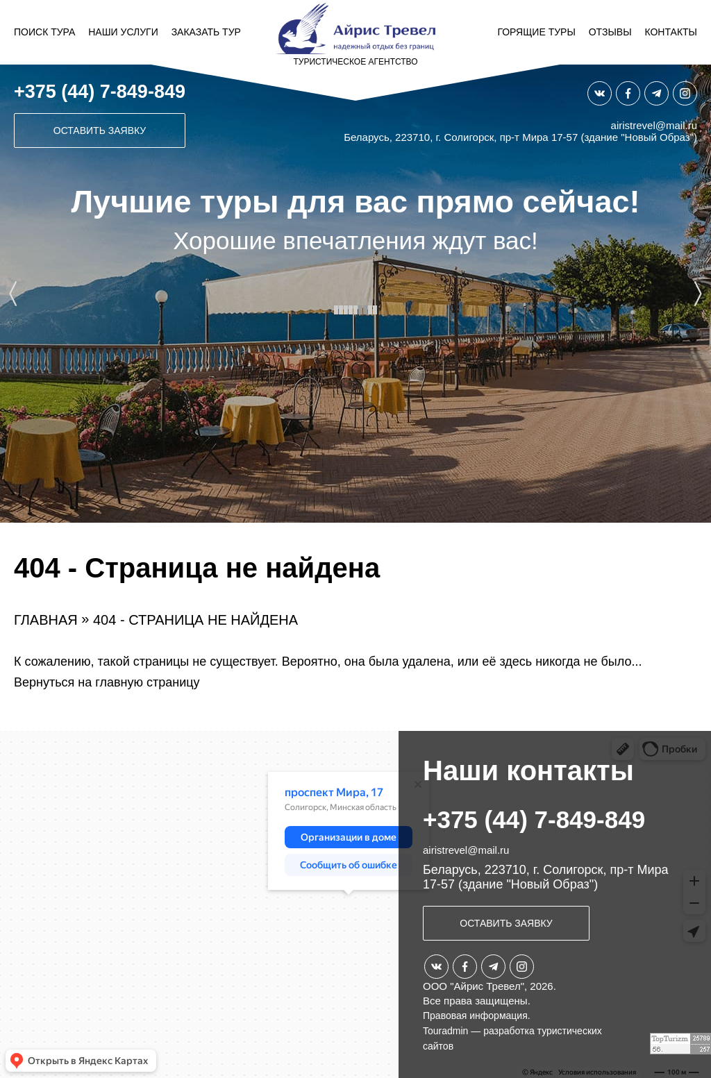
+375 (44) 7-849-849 (99, 91)
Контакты (670, 31)
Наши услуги (123, 31)
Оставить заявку (99, 130)
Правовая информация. (476, 1015)
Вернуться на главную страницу (107, 682)
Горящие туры (536, 31)
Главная (46, 620)
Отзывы (610, 31)
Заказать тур (206, 31)
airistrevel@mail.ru (654, 125)
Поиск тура (44, 31)
